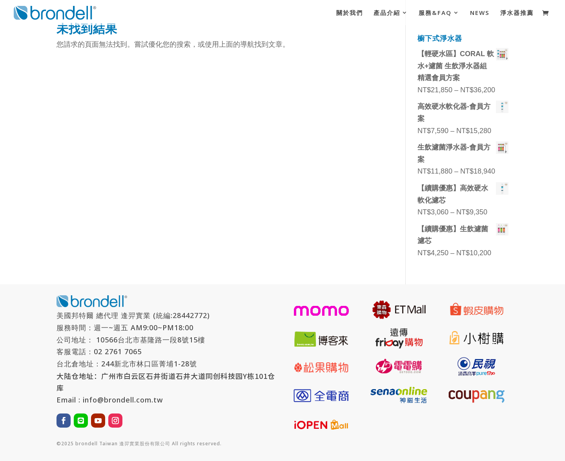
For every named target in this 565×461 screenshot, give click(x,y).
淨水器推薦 (517, 13)
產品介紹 (387, 13)
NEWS (480, 13)
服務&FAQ (435, 13)
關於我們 (349, 13)
